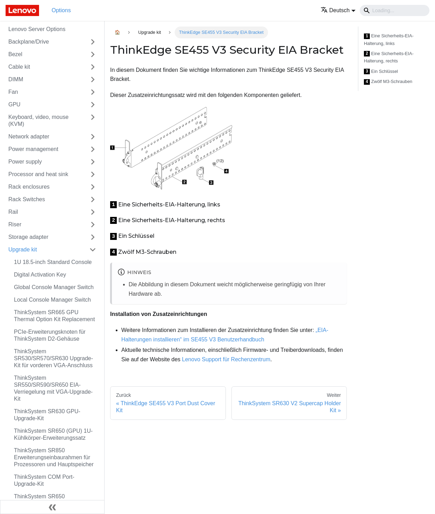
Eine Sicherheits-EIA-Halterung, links (388, 39)
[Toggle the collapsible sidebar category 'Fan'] (93, 92)
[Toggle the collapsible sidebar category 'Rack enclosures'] (93, 186)
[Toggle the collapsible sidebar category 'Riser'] (93, 224)
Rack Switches (26, 199)
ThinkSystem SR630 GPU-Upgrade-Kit (47, 414)
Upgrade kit (22, 249)
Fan (13, 92)
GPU (14, 104)
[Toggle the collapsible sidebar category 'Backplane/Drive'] (93, 41)
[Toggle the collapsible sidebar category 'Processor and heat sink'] (93, 174)
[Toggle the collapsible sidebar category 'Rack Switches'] (93, 199)
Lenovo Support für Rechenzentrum (226, 359)
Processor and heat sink (38, 174)
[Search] (394, 10)
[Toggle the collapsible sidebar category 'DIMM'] (93, 79)
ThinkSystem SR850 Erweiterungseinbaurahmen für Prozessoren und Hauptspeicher (54, 457)
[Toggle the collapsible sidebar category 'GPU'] (93, 104)
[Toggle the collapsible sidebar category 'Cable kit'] (93, 67)
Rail (13, 212)
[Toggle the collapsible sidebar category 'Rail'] (93, 212)
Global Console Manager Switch (54, 287)
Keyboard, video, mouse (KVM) (38, 120)
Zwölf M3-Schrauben (388, 82)
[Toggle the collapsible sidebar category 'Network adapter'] (93, 136)
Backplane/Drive (28, 42)
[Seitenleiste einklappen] (52, 507)
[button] (338, 10)
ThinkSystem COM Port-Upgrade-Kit (44, 480)
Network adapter (28, 136)
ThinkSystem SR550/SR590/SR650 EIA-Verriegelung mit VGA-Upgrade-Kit (53, 388)
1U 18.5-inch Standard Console (53, 262)
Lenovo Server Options (37, 29)
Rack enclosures (28, 187)
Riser (14, 224)
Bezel (15, 54)
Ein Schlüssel (381, 72)
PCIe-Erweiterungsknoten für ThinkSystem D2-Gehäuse (49, 335)
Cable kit (19, 67)
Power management (33, 149)
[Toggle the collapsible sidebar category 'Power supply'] (93, 161)
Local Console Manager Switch (52, 300)
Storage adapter (28, 237)
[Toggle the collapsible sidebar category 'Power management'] (93, 149)
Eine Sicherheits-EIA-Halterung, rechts (388, 57)
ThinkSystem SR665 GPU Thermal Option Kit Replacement (54, 315)
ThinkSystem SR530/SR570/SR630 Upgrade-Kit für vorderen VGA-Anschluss (53, 358)
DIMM (15, 79)
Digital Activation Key (40, 275)
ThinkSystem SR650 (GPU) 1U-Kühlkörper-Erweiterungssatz (53, 434)
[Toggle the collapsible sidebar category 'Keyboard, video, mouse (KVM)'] (93, 121)
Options (61, 10)
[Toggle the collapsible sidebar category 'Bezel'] (93, 54)
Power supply (25, 162)
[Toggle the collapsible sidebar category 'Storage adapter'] (93, 237)
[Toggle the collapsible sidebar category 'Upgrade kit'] (93, 249)
